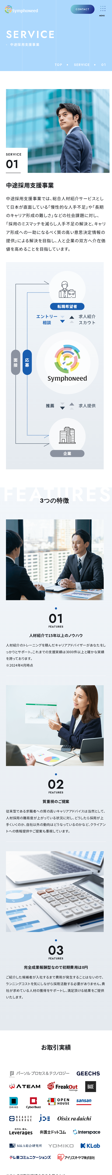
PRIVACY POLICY (56, 1070)
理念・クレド (16, 827)
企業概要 (14, 836)
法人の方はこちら (56, 1033)
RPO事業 (14, 893)
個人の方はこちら (56, 1050)
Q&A (13, 923)
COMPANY (21, 802)
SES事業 (14, 884)
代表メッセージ (19, 818)
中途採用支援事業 (22, 865)
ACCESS (18, 957)
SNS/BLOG (22, 940)
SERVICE (82, 64)
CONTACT (81, 10)
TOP (58, 64)
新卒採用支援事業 (22, 875)
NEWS (15, 906)
